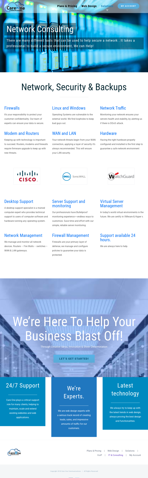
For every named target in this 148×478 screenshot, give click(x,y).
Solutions (130, 451)
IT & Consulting (115, 455)
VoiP (99, 455)
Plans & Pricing (94, 451)
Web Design (113, 451)
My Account (135, 455)
